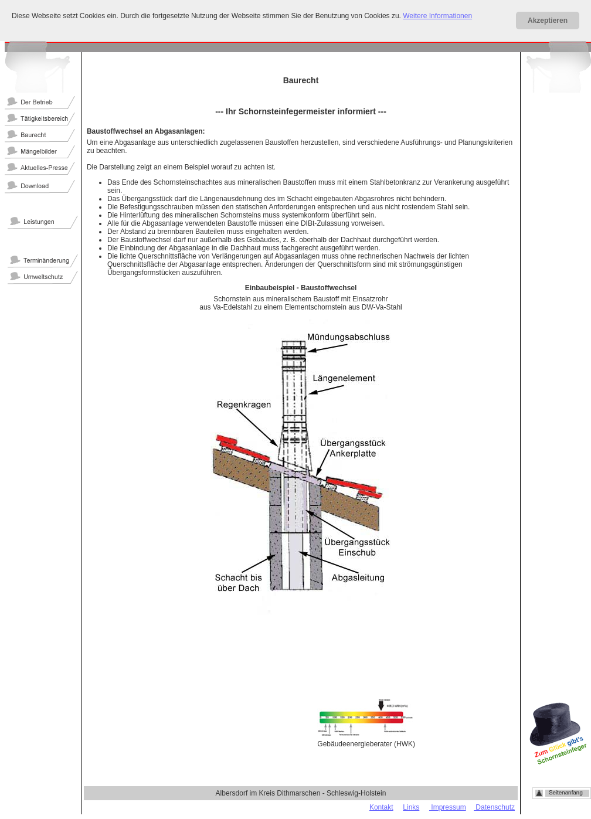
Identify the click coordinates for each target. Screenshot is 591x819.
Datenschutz (494, 807)
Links (411, 807)
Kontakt (381, 807)
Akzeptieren (548, 20)
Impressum (447, 807)
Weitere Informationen (437, 16)
